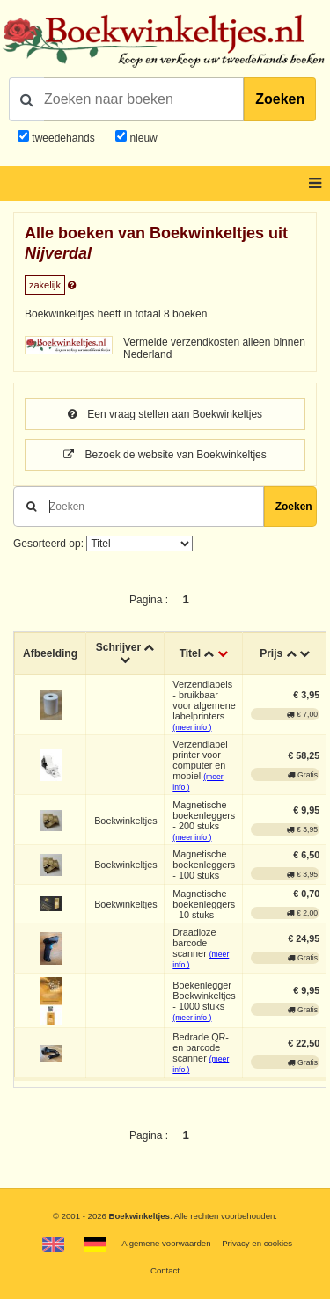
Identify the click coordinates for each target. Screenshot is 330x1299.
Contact (165, 1270)
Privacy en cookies (257, 1243)
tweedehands (63, 138)
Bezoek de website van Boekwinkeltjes (164, 455)
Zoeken (279, 98)
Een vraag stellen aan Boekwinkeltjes (165, 414)
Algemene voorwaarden (165, 1243)
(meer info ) (191, 727)
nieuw (142, 138)
